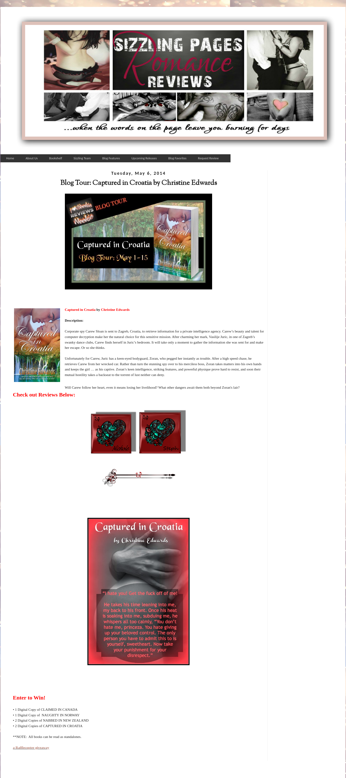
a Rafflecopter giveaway (31, 747)
